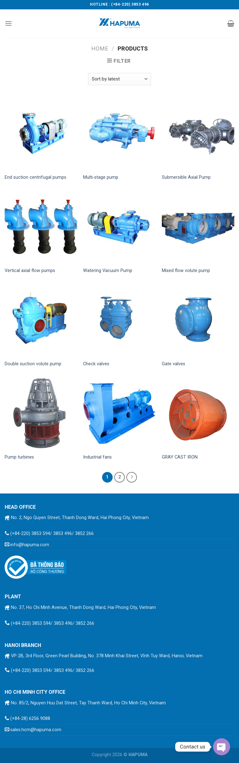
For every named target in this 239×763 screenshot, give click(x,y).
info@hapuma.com (29, 544)
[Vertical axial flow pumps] (41, 227)
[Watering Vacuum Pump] (119, 227)
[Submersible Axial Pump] (198, 134)
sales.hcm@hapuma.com (35, 729)
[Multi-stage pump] (119, 134)
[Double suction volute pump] (41, 320)
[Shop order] (119, 79)
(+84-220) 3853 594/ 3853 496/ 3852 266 (52, 533)
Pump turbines (19, 457)
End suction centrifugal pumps (35, 177)
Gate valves (173, 364)
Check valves (96, 364)
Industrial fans (97, 457)
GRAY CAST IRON (180, 457)
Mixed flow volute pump (186, 270)
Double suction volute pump (33, 364)
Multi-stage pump (100, 177)
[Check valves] (119, 320)
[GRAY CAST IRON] (198, 413)
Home (99, 48)
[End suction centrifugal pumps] (41, 134)
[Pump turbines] (41, 413)
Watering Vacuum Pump (107, 270)
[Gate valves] (198, 320)
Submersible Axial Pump (186, 177)
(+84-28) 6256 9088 (30, 718)
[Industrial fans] (119, 413)
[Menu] (8, 23)
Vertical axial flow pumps (30, 270)
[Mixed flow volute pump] (198, 227)
